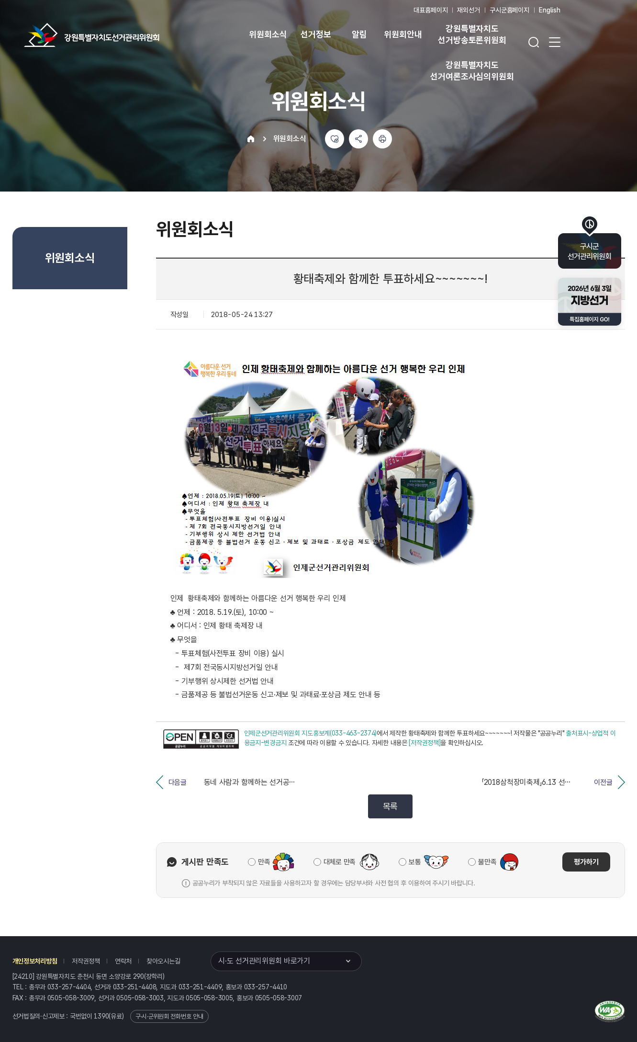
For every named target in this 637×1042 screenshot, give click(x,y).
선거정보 (316, 34)
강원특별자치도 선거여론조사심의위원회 (472, 70)
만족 (264, 862)
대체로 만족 (340, 862)
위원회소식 (268, 34)
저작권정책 (86, 961)
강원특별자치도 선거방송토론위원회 (472, 34)
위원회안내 (403, 34)
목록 (390, 806)
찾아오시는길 (163, 961)
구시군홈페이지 (509, 10)
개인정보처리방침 (34, 961)
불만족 (487, 862)
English (549, 10)
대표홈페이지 (430, 10)
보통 (415, 862)
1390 (101, 1016)
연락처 (123, 961)
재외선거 (468, 10)
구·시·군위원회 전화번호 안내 (169, 1016)
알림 (359, 34)
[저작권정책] (424, 743)
